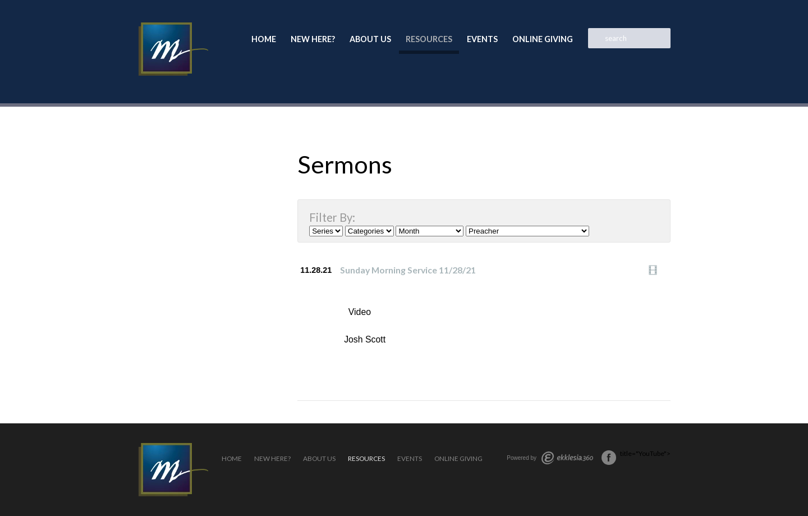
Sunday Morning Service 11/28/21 (408, 269)
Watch (656, 270)
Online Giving (542, 39)
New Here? (313, 39)
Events (482, 39)
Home (263, 39)
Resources (429, 39)
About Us (370, 39)
